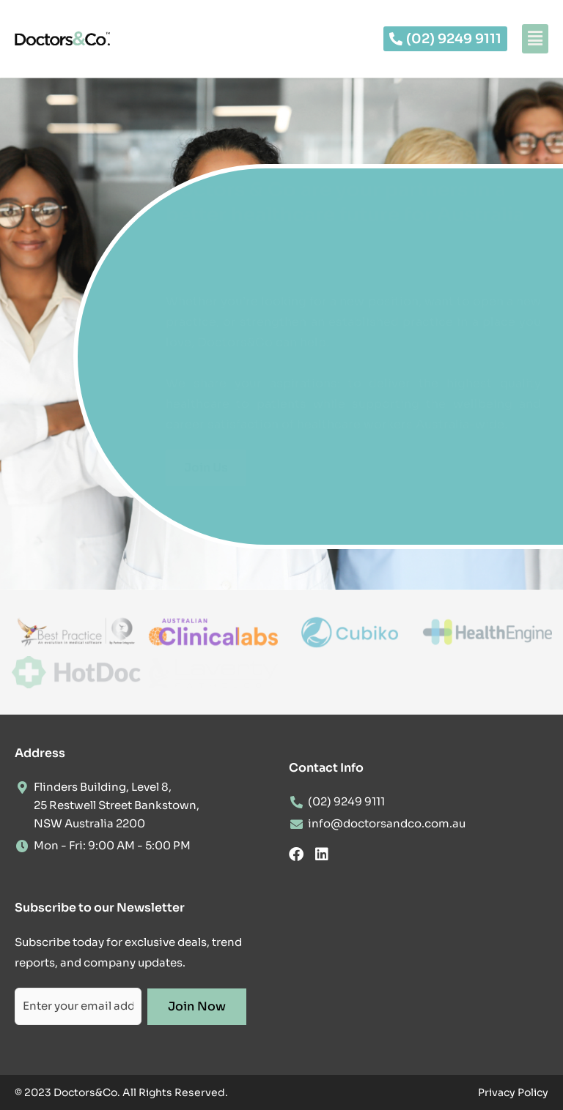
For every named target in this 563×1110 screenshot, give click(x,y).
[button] (535, 38)
